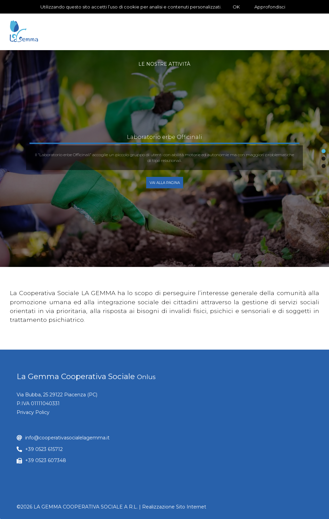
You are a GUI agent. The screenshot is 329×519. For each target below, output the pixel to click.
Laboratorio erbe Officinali (164, 137)
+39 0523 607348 (45, 460)
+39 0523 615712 (44, 449)
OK (236, 6)
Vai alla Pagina (165, 183)
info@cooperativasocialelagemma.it (67, 438)
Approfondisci (269, 6)
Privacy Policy (33, 412)
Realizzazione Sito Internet (174, 507)
